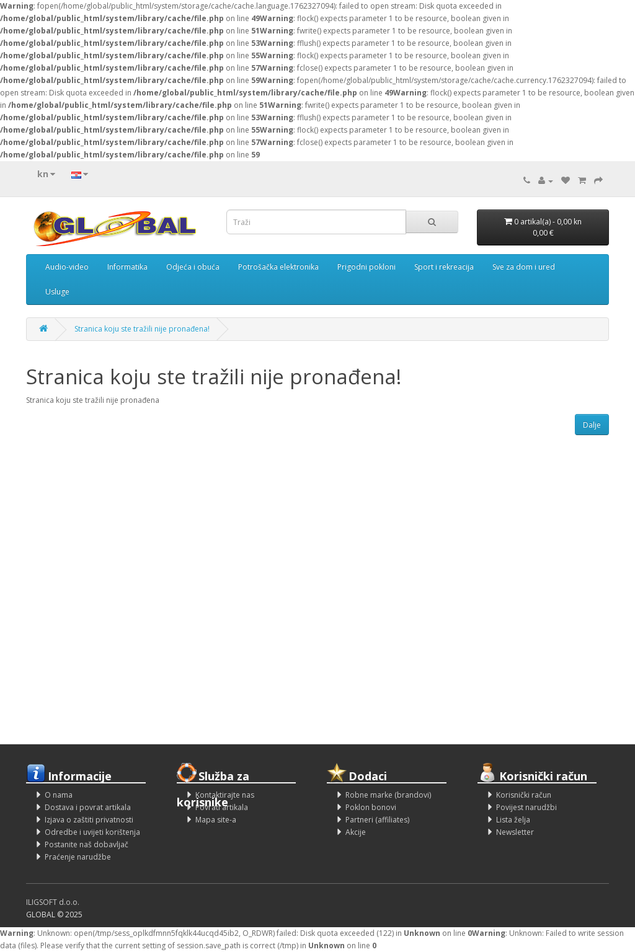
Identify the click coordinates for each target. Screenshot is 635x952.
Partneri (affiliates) (377, 819)
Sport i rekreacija (444, 267)
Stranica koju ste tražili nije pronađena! (142, 329)
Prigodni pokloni (366, 267)
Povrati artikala (221, 807)
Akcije (355, 832)
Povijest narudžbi (526, 807)
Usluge (57, 291)
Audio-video (67, 267)
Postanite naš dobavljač (86, 844)
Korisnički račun (523, 795)
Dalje (592, 425)
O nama (59, 795)
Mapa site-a (215, 819)
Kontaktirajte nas (224, 795)
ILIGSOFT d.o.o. (52, 902)
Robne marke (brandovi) (388, 795)
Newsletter (515, 832)
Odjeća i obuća (193, 267)
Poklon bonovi (370, 807)
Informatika (127, 267)
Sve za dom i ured (523, 267)
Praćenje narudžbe (78, 857)
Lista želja (513, 819)
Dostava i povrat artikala (88, 807)
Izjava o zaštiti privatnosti (89, 819)
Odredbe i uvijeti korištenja (92, 832)
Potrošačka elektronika (278, 267)
